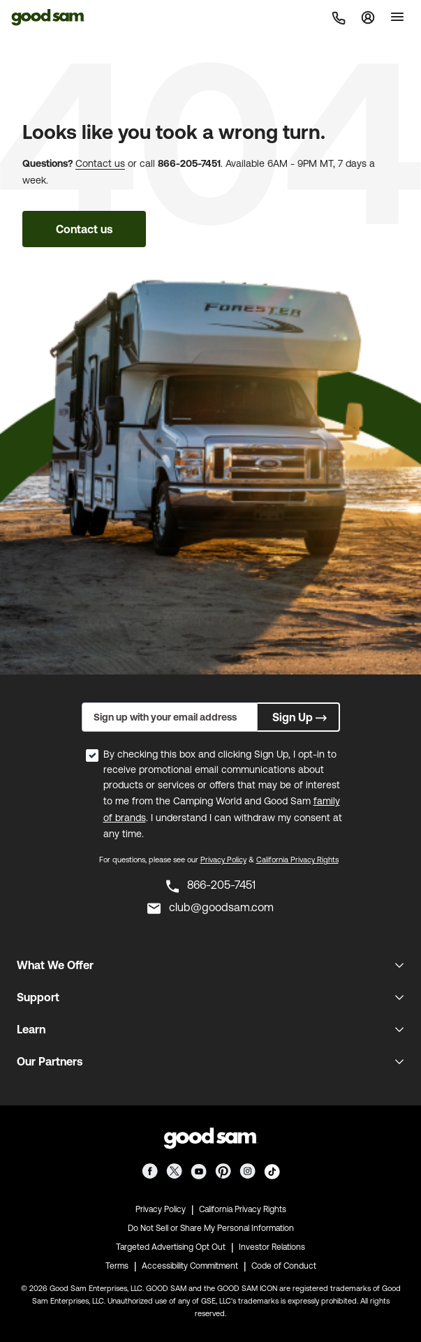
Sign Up (301, 717)
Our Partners (49, 1061)
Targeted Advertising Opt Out (171, 1247)
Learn (31, 1029)
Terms (116, 1266)
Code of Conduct (283, 1266)
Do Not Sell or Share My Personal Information (211, 1228)
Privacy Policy (223, 859)
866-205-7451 (189, 163)
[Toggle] (397, 16)
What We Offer (55, 965)
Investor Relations (272, 1247)
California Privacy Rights (297, 859)
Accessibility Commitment (190, 1266)
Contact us (100, 163)
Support (38, 997)
